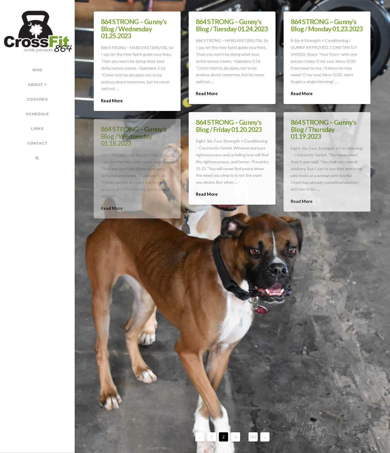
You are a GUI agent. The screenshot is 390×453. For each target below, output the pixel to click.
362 (253, 437)
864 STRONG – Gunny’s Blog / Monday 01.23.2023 (327, 25)
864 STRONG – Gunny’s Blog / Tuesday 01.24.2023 (232, 25)
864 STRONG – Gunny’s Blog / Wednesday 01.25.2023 (134, 28)
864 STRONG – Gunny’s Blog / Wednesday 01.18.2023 (134, 136)
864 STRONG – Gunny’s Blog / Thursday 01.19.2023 (324, 129)
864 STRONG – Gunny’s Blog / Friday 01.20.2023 (229, 125)
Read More (112, 100)
